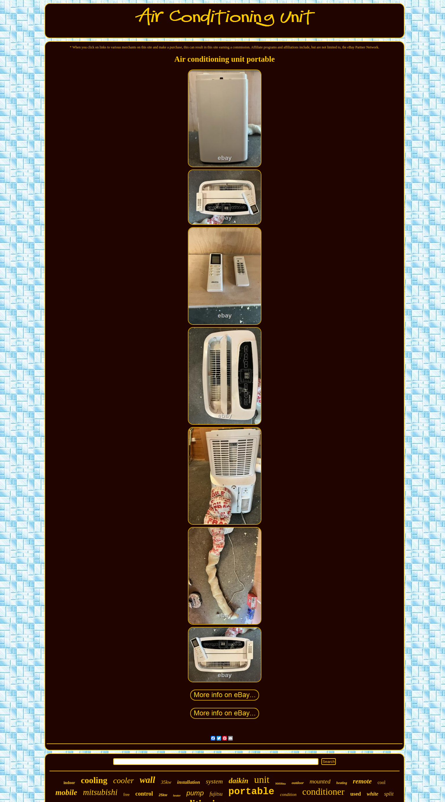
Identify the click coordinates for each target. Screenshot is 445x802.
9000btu (280, 783)
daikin (238, 781)
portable (251, 791)
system (214, 781)
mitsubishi (100, 792)
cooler (123, 780)
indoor (69, 783)
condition (288, 794)
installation (188, 782)
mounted (320, 781)
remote (362, 781)
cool (382, 782)
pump (195, 793)
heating (341, 783)
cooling (94, 780)
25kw (163, 795)
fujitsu (216, 794)
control (144, 793)
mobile (66, 792)
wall (147, 780)
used (355, 794)
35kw (166, 782)
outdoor (298, 783)
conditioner (323, 791)
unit (262, 779)
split (389, 794)
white (372, 794)
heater (177, 795)
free (126, 794)
